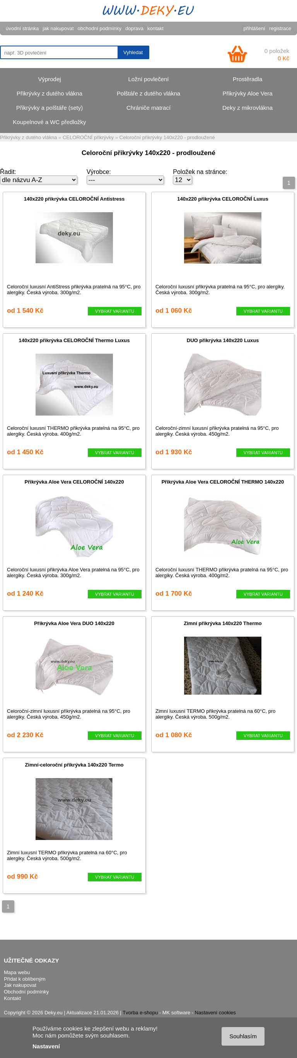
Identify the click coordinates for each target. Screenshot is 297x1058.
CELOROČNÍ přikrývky (88, 137)
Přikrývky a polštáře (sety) (49, 107)
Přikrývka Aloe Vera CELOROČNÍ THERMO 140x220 (223, 482)
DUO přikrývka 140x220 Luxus (223, 340)
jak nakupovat (58, 28)
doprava (134, 28)
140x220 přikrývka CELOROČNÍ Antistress (74, 199)
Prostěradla (248, 79)
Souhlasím (243, 1036)
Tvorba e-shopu (140, 1012)
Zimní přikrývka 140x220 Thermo (223, 623)
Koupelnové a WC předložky (49, 122)
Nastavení (46, 1046)
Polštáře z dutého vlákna (148, 93)
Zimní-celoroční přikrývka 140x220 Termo (74, 765)
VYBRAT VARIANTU (114, 311)
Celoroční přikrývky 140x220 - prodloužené (167, 137)
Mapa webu (17, 972)
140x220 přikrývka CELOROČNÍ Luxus (222, 199)
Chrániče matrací (148, 107)
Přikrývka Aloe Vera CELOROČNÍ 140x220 (74, 482)
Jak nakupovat (20, 985)
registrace (280, 28)
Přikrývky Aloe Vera (247, 93)
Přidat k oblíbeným (25, 979)
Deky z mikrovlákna (247, 107)
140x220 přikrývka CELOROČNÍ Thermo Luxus (74, 340)
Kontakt (12, 998)
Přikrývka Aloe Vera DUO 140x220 (74, 623)
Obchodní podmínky (26, 992)
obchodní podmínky (99, 28)
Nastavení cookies (215, 1012)
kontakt (155, 28)
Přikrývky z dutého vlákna (49, 93)
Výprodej (49, 79)
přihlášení (254, 28)
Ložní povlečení (148, 79)
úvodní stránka (22, 28)
